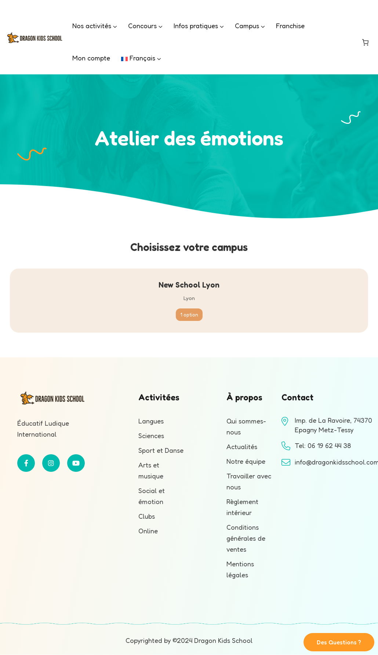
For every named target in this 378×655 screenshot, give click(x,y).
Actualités (241, 447)
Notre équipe (245, 461)
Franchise (290, 26)
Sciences (151, 436)
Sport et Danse (160, 450)
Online (148, 531)
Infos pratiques (196, 26)
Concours (142, 26)
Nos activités (91, 26)
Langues (151, 421)
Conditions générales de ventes (245, 538)
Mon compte (91, 58)
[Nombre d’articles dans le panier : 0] (365, 42)
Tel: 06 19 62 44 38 (323, 445)
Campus (247, 26)
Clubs (146, 516)
